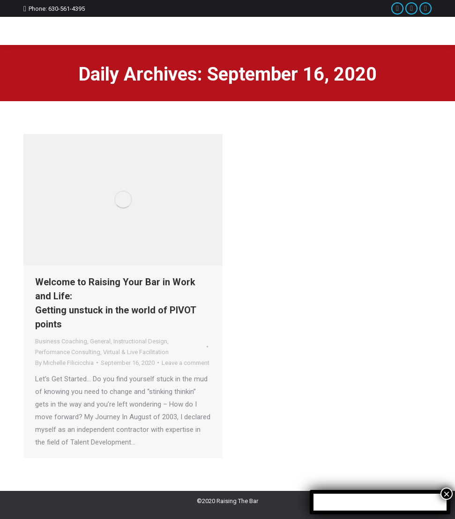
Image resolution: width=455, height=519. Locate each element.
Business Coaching (61, 341)
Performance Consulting (67, 352)
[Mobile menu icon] (422, 30)
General (100, 341)
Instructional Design (140, 341)
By (64, 362)
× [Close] (446, 494)
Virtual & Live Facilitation (136, 352)
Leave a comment (185, 362)
